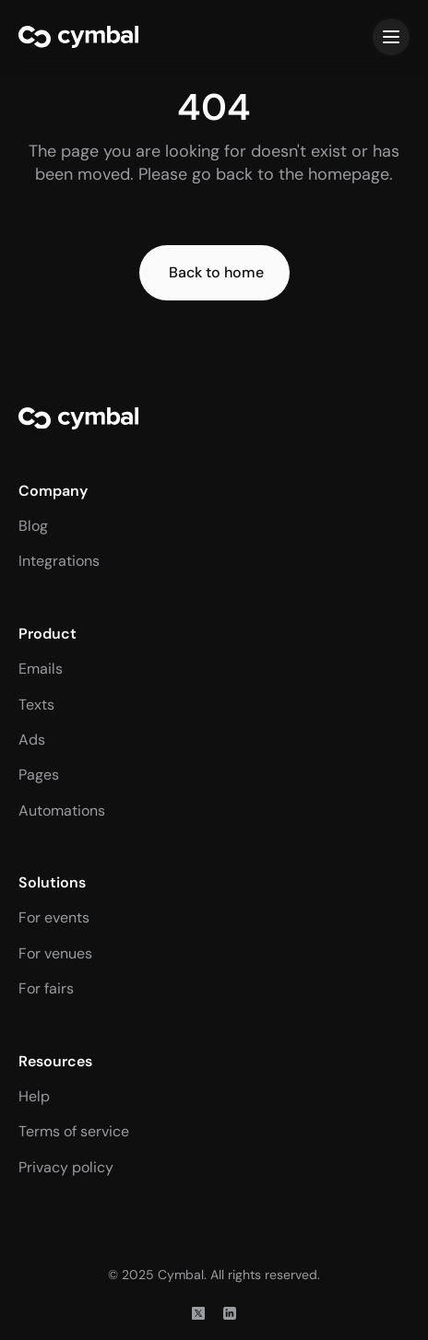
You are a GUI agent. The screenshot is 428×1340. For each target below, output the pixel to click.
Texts (36, 704)
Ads (31, 739)
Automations (61, 810)
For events (53, 917)
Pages (38, 774)
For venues (55, 953)
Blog (33, 525)
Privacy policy (65, 1167)
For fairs (46, 988)
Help (34, 1096)
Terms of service (73, 1131)
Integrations (59, 560)
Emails (40, 668)
